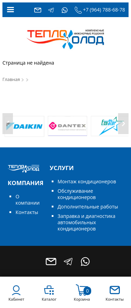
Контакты (26, 212)
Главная (11, 79)
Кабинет (16, 299)
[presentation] (7, 123)
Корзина (82, 299)
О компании (27, 199)
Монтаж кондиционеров (87, 181)
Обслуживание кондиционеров (77, 194)
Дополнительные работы (88, 206)
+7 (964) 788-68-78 (104, 9)
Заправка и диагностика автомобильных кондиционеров (86, 222)
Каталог (49, 299)
